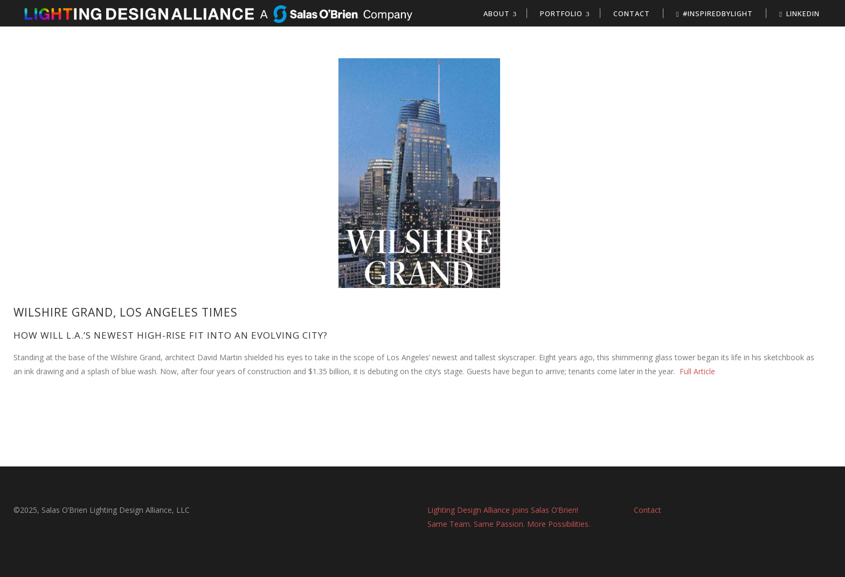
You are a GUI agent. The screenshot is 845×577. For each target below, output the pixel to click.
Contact (647, 510)
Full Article (696, 371)
